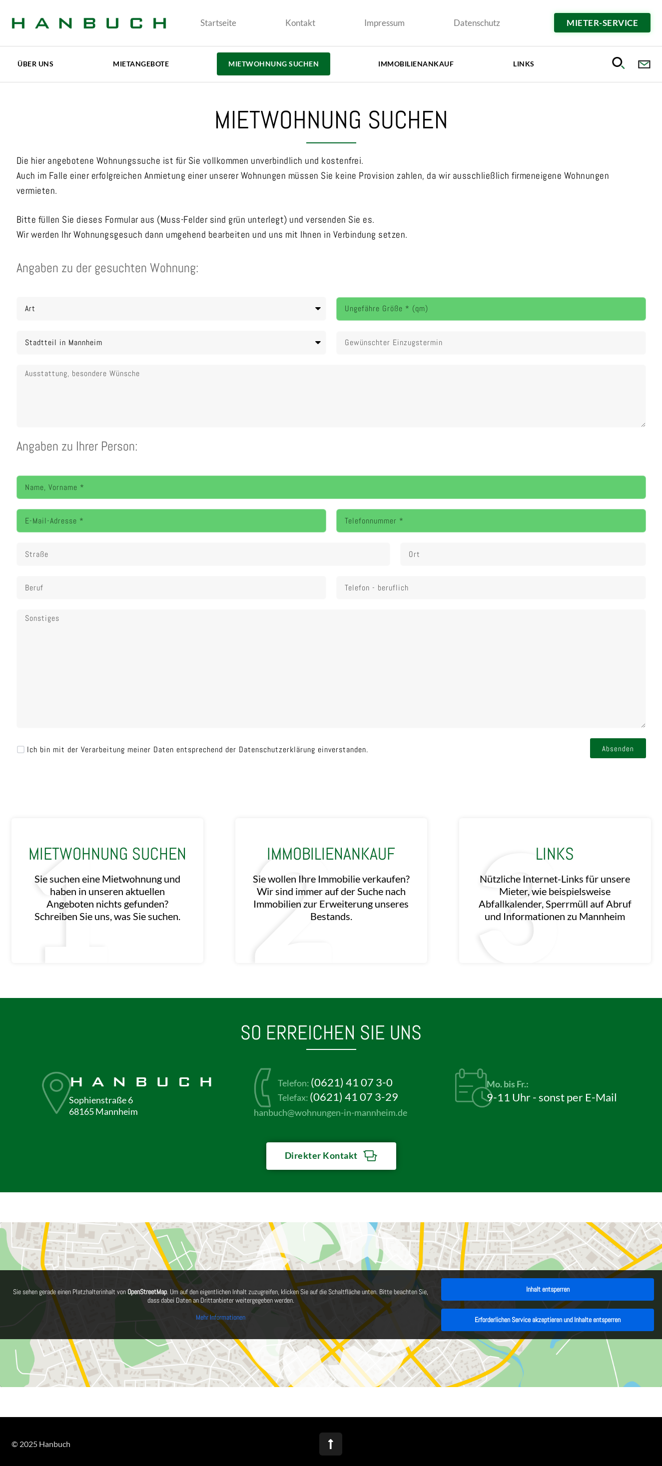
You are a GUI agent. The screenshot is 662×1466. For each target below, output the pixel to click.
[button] (620, 62)
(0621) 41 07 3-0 (352, 1082)
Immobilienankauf (416, 63)
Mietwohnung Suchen (273, 63)
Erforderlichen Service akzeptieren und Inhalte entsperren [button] (548, 1319)
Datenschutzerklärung (277, 749)
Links (524, 63)
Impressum (384, 22)
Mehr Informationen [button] (220, 1317)
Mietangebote (141, 63)
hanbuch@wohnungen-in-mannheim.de (330, 1112)
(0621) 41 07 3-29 (354, 1096)
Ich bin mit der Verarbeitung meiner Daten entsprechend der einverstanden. (197, 748)
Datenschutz (477, 22)
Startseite (218, 22)
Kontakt (300, 22)
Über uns (35, 63)
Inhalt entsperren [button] (548, 1289)
